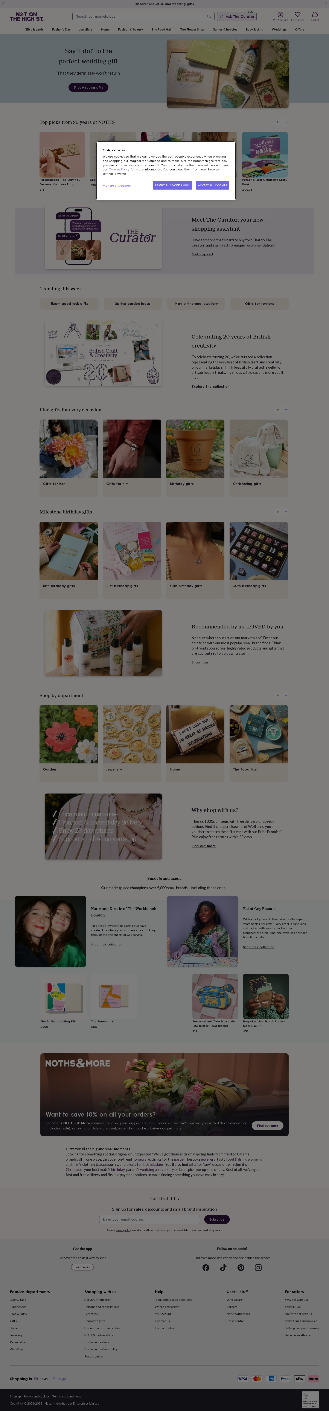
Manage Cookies (117, 185)
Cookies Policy (119, 169)
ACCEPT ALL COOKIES (212, 185)
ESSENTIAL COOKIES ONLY (172, 185)
